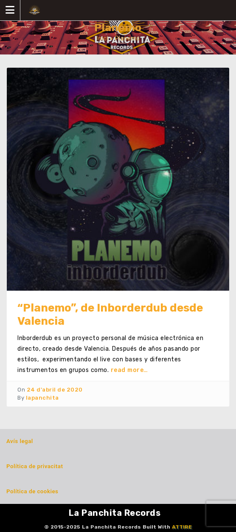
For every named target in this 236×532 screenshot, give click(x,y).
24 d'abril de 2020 (55, 389)
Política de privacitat (34, 466)
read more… (129, 370)
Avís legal (19, 441)
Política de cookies (32, 491)
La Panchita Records (115, 513)
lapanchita (42, 398)
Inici (102, 38)
